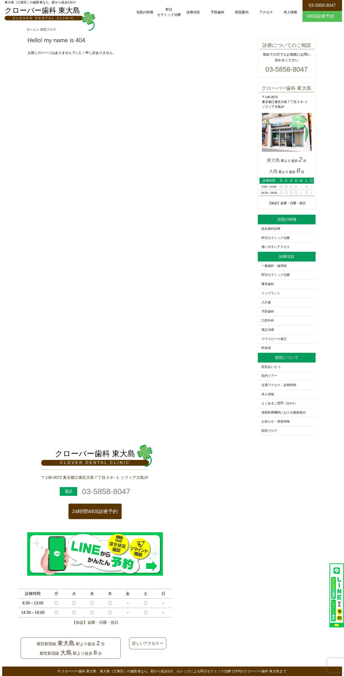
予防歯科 (217, 12)
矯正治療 (267, 329)
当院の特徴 (144, 12)
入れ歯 (266, 302)
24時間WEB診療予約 (95, 511)
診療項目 (193, 12)
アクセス (266, 12)
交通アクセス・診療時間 (278, 385)
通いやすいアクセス (275, 247)
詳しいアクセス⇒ (147, 643)
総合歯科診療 (270, 228)
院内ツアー (269, 376)
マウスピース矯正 (274, 339)
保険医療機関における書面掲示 (283, 412)
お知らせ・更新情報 (275, 421)
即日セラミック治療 (169, 12)
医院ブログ (269, 430)
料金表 (266, 348)
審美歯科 (267, 284)
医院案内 (242, 12)
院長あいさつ (270, 367)
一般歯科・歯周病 (274, 266)
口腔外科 (267, 320)
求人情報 (290, 12)
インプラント (270, 293)
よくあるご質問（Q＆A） (279, 403)
